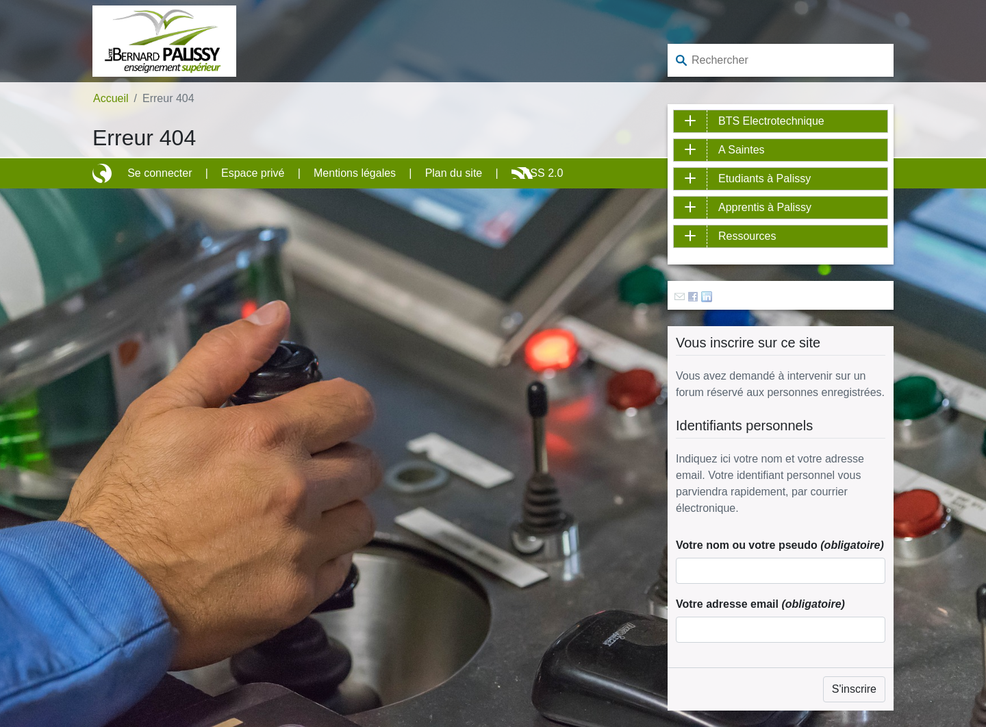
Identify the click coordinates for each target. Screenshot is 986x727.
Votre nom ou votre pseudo (780, 545)
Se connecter (159, 173)
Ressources (747, 236)
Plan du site (454, 173)
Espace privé (253, 173)
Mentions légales (355, 173)
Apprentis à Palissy (764, 207)
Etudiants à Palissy (764, 178)
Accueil (111, 98)
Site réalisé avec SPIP (103, 173)
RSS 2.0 (543, 173)
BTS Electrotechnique (771, 121)
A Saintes (741, 150)
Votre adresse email (760, 604)
